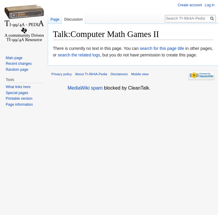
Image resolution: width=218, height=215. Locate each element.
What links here (18, 87)
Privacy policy (61, 74)
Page (54, 19)
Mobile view (139, 74)
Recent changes (19, 64)
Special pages (17, 93)
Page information (19, 104)
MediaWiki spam (84, 87)
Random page (17, 69)
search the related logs (79, 55)
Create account (190, 5)
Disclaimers (119, 74)
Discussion (73, 19)
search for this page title (162, 48)
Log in (209, 5)
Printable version (19, 98)
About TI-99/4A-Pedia (91, 74)
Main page (14, 58)
